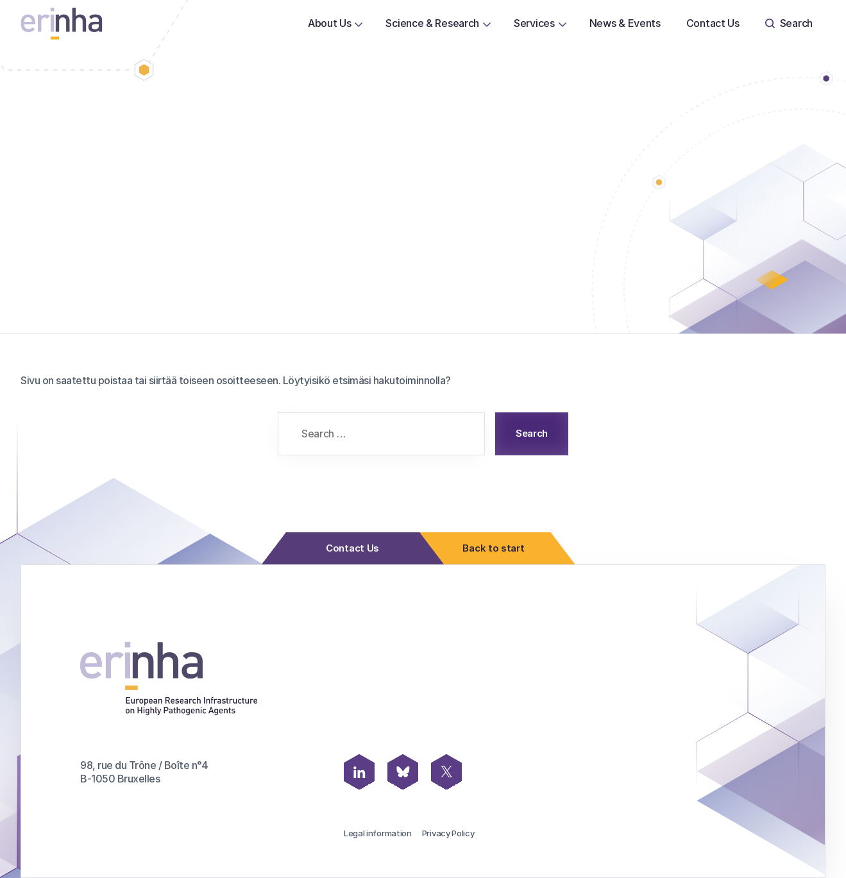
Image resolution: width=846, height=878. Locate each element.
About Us (329, 23)
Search (789, 23)
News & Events (625, 23)
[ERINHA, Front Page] (62, 23)
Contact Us (713, 23)
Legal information (378, 833)
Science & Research (432, 23)
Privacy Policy (448, 833)
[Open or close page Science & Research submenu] (487, 24)
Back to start (490, 548)
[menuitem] (329, 23)
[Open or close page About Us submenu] (358, 24)
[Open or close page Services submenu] (562, 24)
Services (534, 23)
